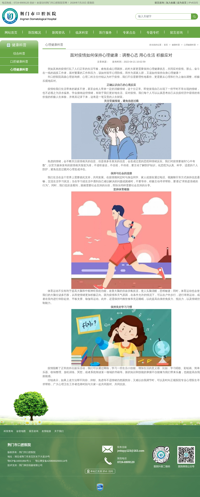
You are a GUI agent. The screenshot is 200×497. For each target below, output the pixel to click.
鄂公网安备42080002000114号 (51, 461)
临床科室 (85, 32)
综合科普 (19, 53)
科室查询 (8, 431)
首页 (166, 45)
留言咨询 (159, 2)
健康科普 (176, 45)
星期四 (90, 2)
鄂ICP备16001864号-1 (19, 461)
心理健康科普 (19, 69)
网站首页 (14, 32)
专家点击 (132, 32)
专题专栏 (155, 32)
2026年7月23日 (78, 2)
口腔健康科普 (19, 61)
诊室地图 (21, 431)
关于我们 (59, 431)
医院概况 (37, 32)
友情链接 (46, 431)
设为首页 (181, 2)
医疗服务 (108, 32)
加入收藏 (170, 2)
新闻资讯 (61, 32)
